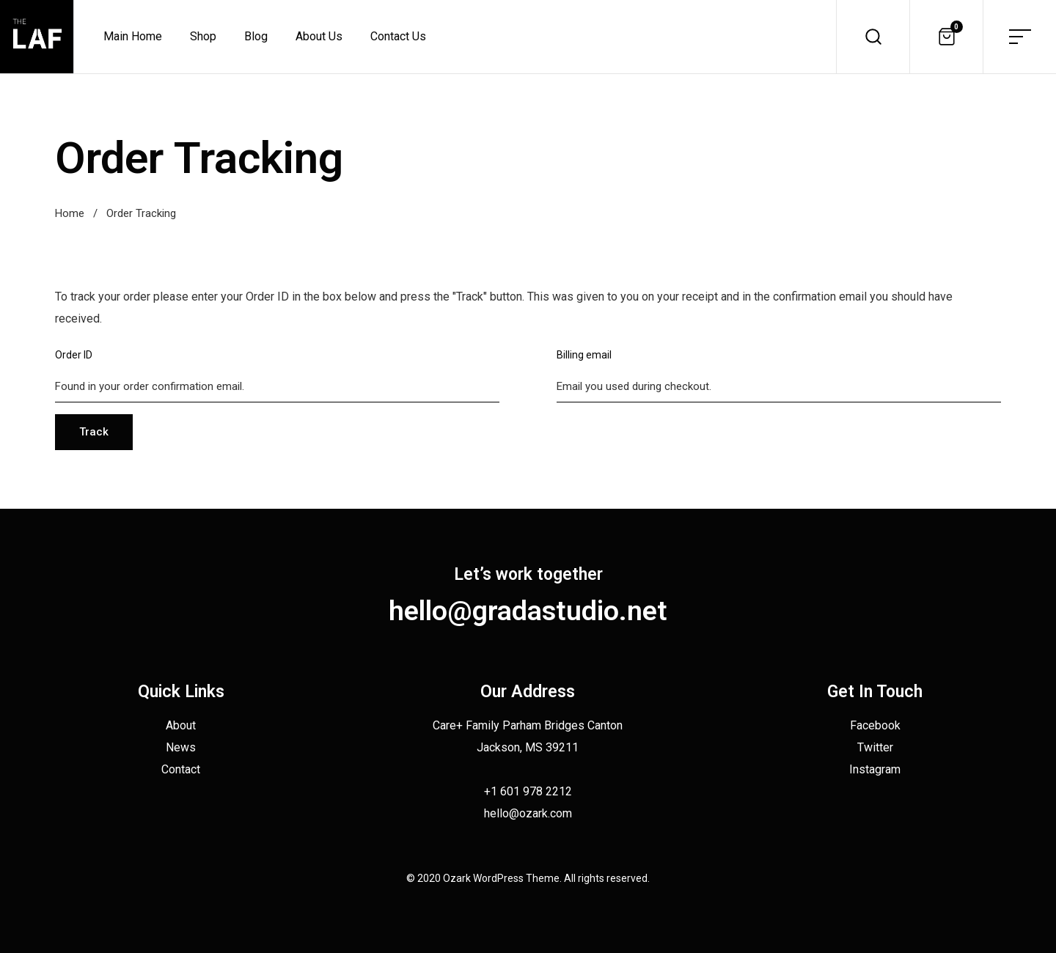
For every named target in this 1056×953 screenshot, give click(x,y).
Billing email (584, 355)
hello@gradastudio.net (528, 611)
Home (69, 213)
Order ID (73, 355)
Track (94, 431)
